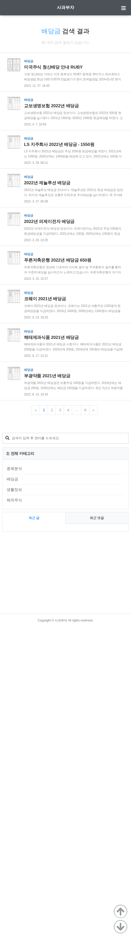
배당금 (12, 788)
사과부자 (65, 7)
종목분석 (14, 778)
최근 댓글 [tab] (97, 827)
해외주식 (14, 809)
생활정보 (14, 799)
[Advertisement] (64, 116)
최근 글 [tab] (34, 827)
